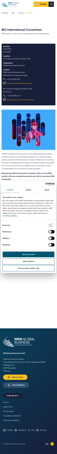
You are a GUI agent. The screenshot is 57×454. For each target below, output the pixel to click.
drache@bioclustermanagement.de (20, 100)
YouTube (41, 430)
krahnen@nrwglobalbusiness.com (19, 83)
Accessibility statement (12, 416)
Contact (41, 4)
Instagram (20, 430)
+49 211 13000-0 (16, 385)
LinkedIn (8, 430)
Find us (5, 402)
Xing (31, 430)
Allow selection (28, 261)
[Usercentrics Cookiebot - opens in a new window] (45, 184)
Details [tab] (28, 190)
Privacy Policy (11, 216)
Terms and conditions (11, 420)
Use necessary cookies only (28, 268)
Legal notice (8, 407)
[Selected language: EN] (13, 395)
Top (49, 444)
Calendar (21, 13)
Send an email (15, 377)
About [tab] (47, 190)
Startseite (5, 13)
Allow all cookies (28, 254)
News (13, 13)
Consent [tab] (10, 190)
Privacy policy (8, 411)
